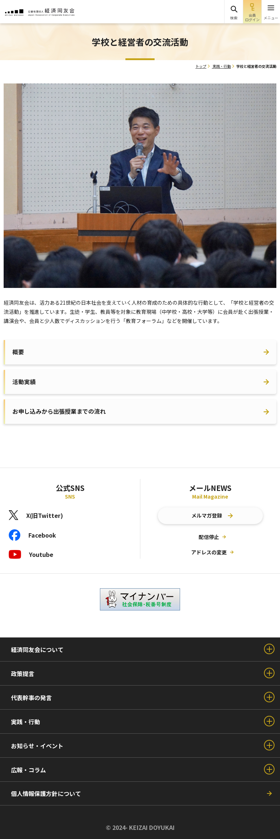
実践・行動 (222, 66)
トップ (200, 66)
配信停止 (209, 537)
